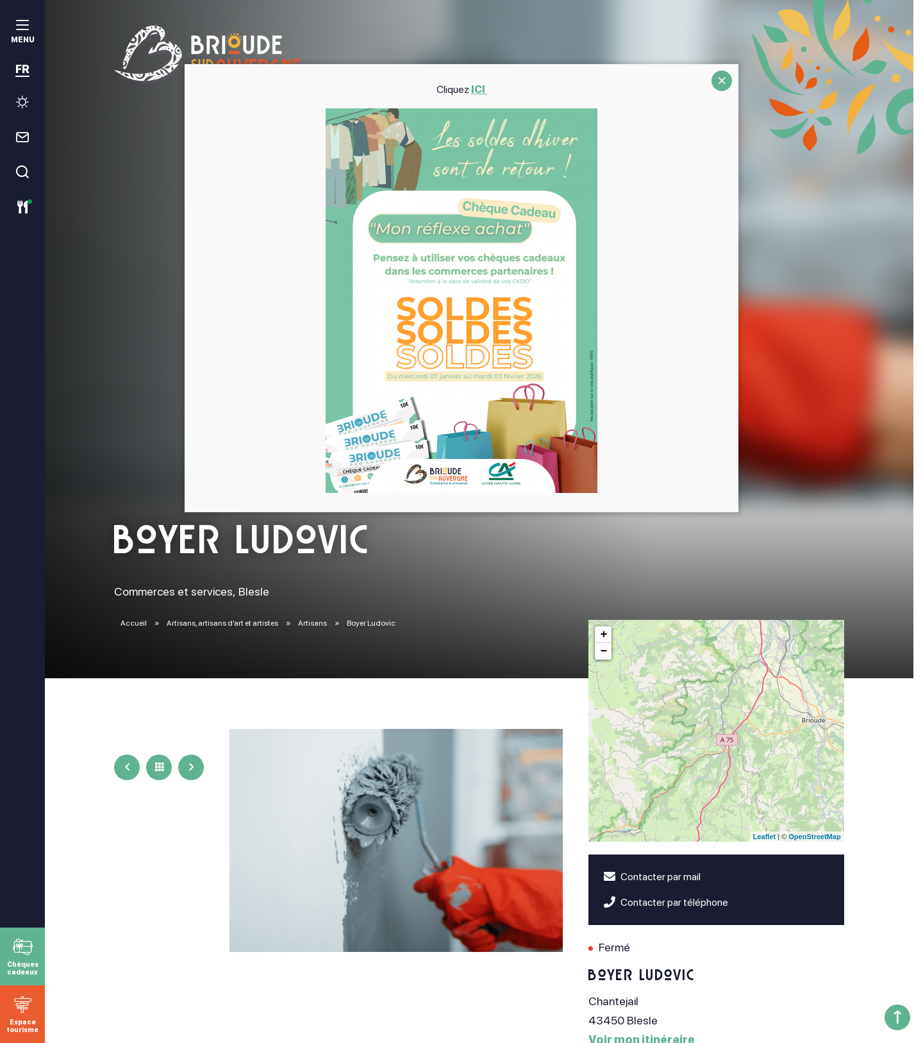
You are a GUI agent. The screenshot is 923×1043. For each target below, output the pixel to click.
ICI (479, 89)
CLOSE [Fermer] (721, 81)
